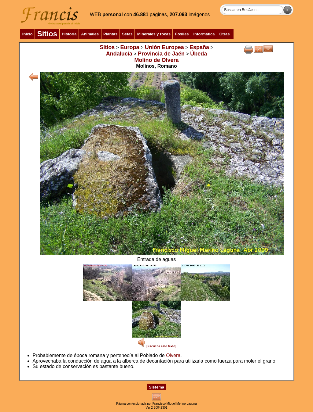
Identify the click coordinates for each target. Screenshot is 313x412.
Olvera (173, 355)
